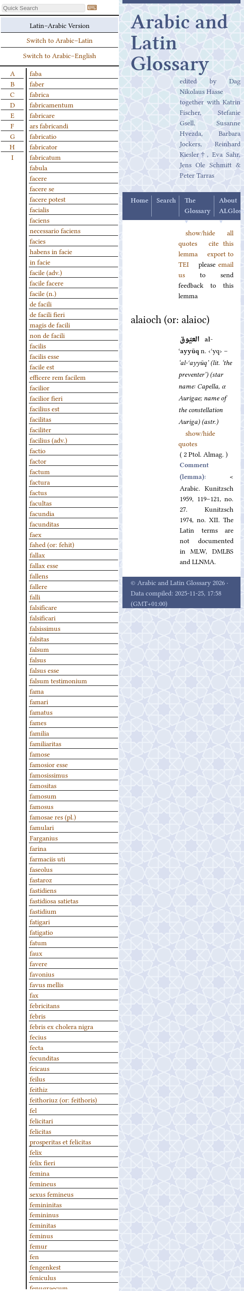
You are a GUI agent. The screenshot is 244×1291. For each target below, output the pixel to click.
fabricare (42, 115)
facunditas (44, 523)
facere (38, 177)
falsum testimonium (58, 680)
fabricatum (45, 157)
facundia (42, 513)
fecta (36, 1047)
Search (166, 200)
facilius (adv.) (48, 439)
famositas (43, 785)
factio (37, 450)
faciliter (40, 429)
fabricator (43, 146)
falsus (38, 659)
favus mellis (46, 984)
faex (36, 534)
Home (139, 200)
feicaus (39, 1068)
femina (39, 1172)
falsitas (39, 638)
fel (33, 1110)
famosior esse (49, 764)
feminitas (43, 1224)
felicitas (40, 1131)
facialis (39, 209)
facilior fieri (46, 398)
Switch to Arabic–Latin (60, 40)
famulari (42, 827)
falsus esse (44, 670)
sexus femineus (51, 1193)
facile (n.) (43, 293)
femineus (43, 1183)
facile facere (46, 282)
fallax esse (44, 565)
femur (38, 1245)
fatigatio (41, 931)
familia (39, 732)
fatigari (40, 921)
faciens (39, 219)
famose (40, 753)
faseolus (41, 869)
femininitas (46, 1204)
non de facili (47, 335)
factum (40, 471)
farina (38, 848)
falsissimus (45, 628)
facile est (42, 366)
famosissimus (49, 774)
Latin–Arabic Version (60, 25)
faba (36, 73)
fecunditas (44, 1057)
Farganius (44, 837)
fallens (39, 575)
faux (36, 952)
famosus (41, 806)
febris (37, 1015)
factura (40, 481)
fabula (38, 167)
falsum (39, 649)
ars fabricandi (49, 125)
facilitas (40, 418)
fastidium (43, 911)
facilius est (44, 408)
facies (37, 240)
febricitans (44, 1005)
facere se (42, 188)
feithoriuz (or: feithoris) (63, 1099)
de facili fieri (47, 314)
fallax (37, 554)
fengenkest (45, 1266)
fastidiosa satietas (54, 900)
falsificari (43, 617)
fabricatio (43, 136)
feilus (37, 1078)
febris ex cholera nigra (61, 1026)
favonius (42, 973)
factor (38, 460)
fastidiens (43, 890)
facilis (38, 345)
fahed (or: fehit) (52, 544)
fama (37, 690)
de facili (41, 303)
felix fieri (42, 1162)
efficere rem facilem (58, 377)
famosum (43, 795)
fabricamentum (51, 104)
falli (35, 596)
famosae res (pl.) (53, 816)
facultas (41, 502)
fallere (38, 586)
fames (38, 722)
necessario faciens (55, 230)
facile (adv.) (46, 272)
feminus (41, 1235)
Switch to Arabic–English (59, 55)
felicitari (41, 1120)
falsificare (43, 607)
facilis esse (44, 356)
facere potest (48, 198)
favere (38, 963)
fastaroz (41, 879)
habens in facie (51, 251)
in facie (40, 261)
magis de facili (50, 324)
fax (34, 994)
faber (37, 83)
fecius (38, 1036)
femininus (44, 1214)
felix (36, 1152)
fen (34, 1256)
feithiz (39, 1089)
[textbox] (43, 8)
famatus (41, 711)
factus (38, 492)
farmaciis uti (47, 858)
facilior (39, 387)
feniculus (43, 1277)
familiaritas (45, 743)
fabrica (39, 94)
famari (39, 701)
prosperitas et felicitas (60, 1141)
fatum (38, 942)
